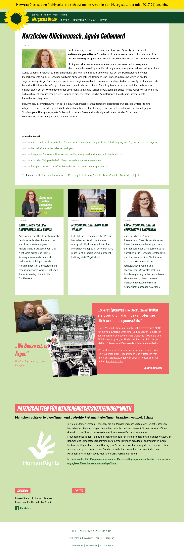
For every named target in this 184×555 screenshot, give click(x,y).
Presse (55, 15)
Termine (64, 15)
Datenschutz (106, 545)
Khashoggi (74, 175)
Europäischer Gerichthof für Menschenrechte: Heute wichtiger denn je (69, 166)
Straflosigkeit (127, 175)
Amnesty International (54, 175)
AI (39, 175)
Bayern (107, 531)
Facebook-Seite (114, 361)
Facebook (25, 508)
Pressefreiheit (110, 175)
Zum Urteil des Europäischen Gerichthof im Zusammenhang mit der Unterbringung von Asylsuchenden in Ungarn (94, 142)
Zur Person (37, 15)
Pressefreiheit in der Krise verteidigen (52, 148)
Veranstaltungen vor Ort (122, 357)
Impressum (91, 545)
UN (138, 175)
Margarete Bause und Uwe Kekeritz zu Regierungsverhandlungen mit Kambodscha (76, 154)
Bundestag (92, 531)
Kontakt (47, 15)
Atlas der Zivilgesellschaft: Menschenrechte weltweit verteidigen (66, 160)
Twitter (144, 357)
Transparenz (76, 545)
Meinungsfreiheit (91, 175)
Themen (77, 531)
